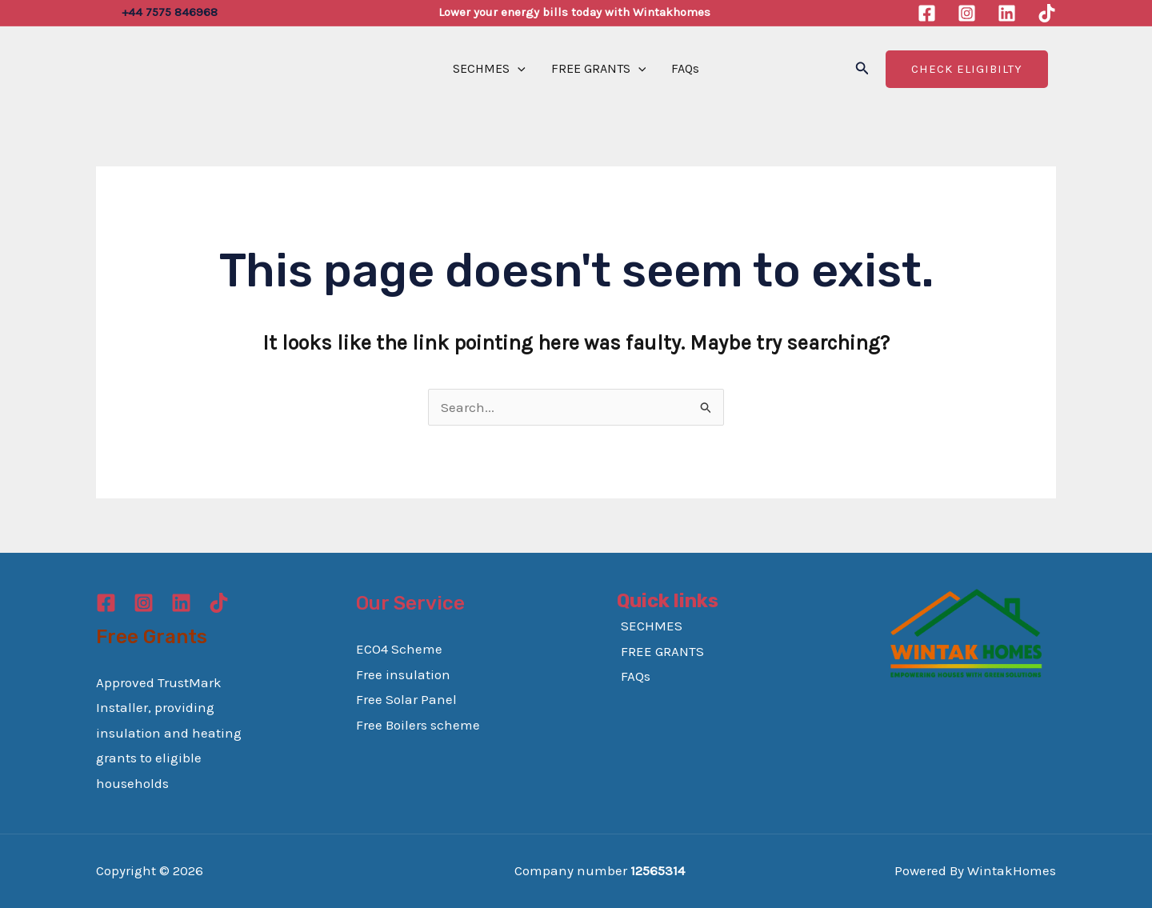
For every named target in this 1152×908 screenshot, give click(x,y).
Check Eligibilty (966, 69)
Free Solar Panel (406, 699)
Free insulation (403, 674)
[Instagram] (967, 13)
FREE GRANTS (598, 69)
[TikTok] (1047, 13)
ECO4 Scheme (399, 649)
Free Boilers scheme (418, 725)
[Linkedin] (1007, 13)
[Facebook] (927, 13)
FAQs (685, 68)
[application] (518, 69)
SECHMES (489, 69)
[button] (862, 68)
